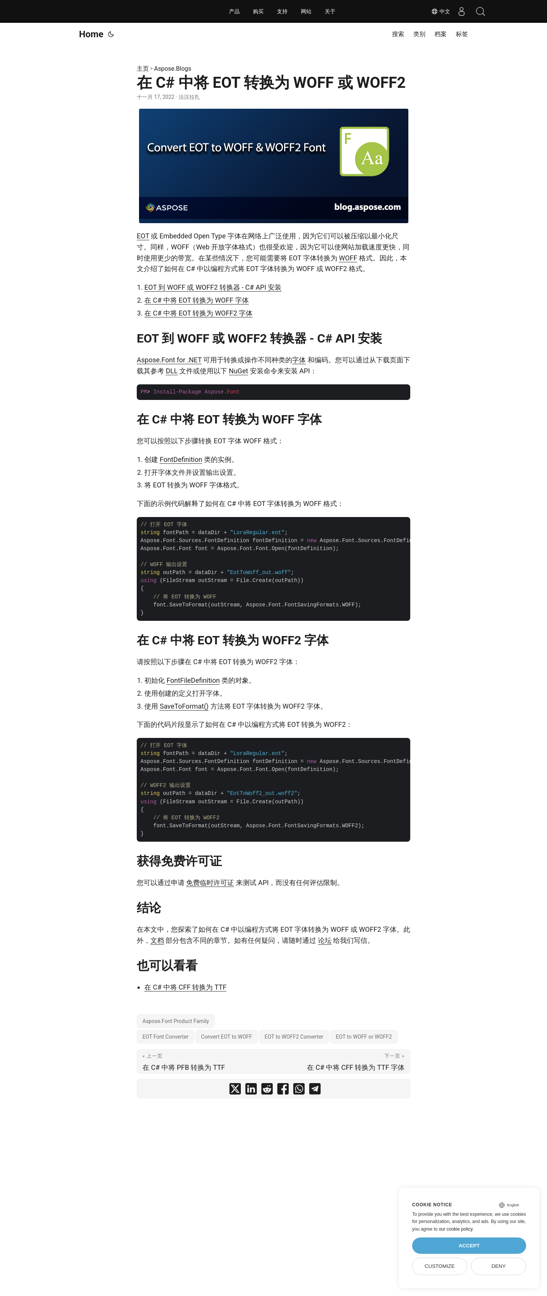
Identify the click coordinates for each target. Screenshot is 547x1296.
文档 (157, 940)
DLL (171, 371)
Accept (469, 1245)
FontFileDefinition (193, 680)
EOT (143, 236)
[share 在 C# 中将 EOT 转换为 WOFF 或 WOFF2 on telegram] (315, 1090)
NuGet (238, 371)
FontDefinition (181, 459)
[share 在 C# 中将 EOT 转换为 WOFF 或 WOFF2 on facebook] (283, 1090)
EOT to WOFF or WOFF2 (364, 1037)
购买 (258, 11)
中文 (440, 11)
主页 (143, 68)
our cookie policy (456, 1229)
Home (91, 34)
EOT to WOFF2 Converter (294, 1037)
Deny (499, 1266)
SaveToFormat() (184, 706)
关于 (330, 11)
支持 (282, 11)
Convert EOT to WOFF (226, 1037)
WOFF (348, 258)
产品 (234, 11)
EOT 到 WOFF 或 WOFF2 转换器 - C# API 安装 (212, 287)
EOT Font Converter (165, 1037)
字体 (299, 360)
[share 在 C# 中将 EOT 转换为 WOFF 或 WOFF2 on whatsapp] (299, 1090)
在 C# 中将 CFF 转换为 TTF (185, 987)
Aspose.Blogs (172, 68)
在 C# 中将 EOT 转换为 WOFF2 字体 (198, 313)
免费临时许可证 (210, 883)
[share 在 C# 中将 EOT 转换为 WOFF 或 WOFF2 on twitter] (235, 1090)
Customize (440, 1266)
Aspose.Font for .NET (169, 360)
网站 (306, 11)
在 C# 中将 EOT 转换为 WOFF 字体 (196, 300)
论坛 (325, 940)
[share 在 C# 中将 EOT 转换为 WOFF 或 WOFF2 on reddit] (267, 1090)
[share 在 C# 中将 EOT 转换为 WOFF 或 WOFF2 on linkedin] (251, 1090)
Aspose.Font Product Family (175, 1021)
